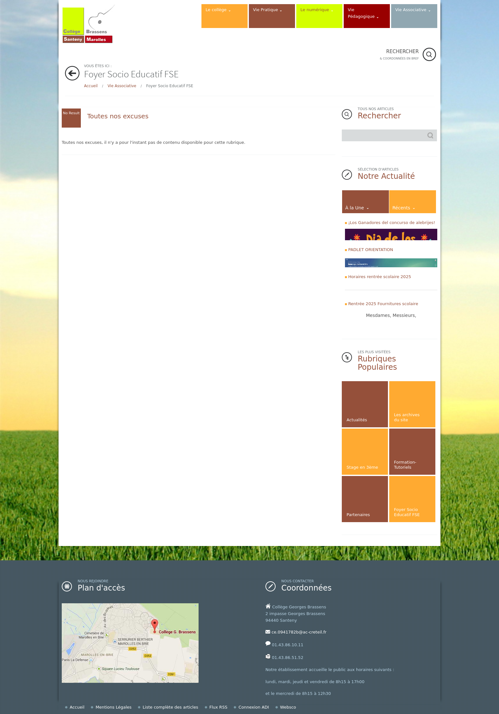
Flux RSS (218, 707)
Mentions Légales (113, 707)
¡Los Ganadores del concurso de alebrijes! (391, 222)
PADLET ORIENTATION (370, 249)
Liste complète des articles (170, 707)
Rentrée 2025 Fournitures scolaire (383, 303)
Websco (288, 707)
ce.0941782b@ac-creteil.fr (299, 632)
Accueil (91, 86)
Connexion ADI (253, 707)
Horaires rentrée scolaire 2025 (379, 276)
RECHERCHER (399, 55)
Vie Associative (122, 86)
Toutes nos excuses (118, 116)
